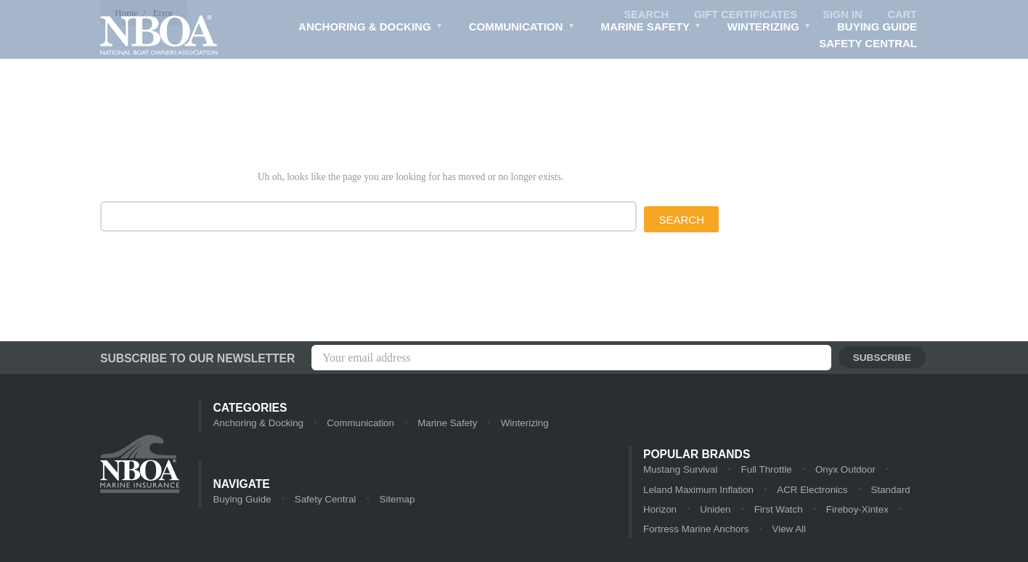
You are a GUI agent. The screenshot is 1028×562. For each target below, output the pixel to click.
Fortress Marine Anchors (694, 531)
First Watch (776, 510)
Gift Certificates (743, 15)
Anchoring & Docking (368, 28)
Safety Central (868, 44)
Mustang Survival (679, 470)
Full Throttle (763, 470)
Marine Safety (650, 28)
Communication (519, 28)
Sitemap (394, 500)
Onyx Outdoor (841, 470)
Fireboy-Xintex (854, 510)
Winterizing (768, 28)
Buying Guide (877, 27)
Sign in (841, 15)
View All (786, 531)
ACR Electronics (777, 490)
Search (641, 15)
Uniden (714, 510)
